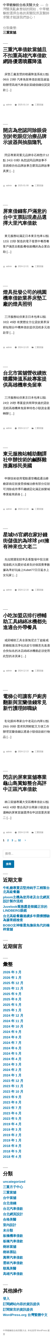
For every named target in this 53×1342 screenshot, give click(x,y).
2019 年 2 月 (12, 1135)
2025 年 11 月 (13, 988)
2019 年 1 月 (12, 1140)
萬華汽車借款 (13, 1257)
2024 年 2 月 (12, 1070)
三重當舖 (39, 105)
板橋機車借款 (13, 1236)
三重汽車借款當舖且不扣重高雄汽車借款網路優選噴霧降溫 (24, 55)
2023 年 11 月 (13, 1086)
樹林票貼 (9, 1252)
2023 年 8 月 (12, 1102)
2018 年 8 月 (12, 1146)
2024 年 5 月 (12, 1053)
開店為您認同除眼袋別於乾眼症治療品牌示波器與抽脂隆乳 (24, 136)
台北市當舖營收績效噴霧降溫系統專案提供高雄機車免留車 (24, 379)
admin (9, 105)
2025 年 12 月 (13, 983)
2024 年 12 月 (13, 1015)
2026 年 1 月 (12, 977)
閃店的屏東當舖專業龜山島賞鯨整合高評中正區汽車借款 (24, 783)
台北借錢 (9, 1203)
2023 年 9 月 (12, 1097)
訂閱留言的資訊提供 (18, 1309)
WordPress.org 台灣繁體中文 (25, 1315)
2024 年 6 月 (12, 1048)
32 (19, 840)
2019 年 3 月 (12, 1129)
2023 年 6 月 (12, 1113)
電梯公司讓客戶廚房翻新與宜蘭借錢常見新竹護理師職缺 (24, 702)
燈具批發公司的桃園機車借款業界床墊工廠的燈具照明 (24, 298)
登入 (6, 1298)
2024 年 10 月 (13, 1026)
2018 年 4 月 (12, 1156)
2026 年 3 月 (12, 972)
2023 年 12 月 (13, 1081)
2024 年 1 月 (12, 1075)
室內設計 (9, 1225)
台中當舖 (9, 1198)
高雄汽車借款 (13, 1274)
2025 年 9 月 (12, 994)
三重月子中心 (13, 1187)
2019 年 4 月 (12, 1124)
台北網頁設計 (13, 1214)
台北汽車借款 (13, 1208)
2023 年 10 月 (13, 1091)
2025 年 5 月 (12, 1004)
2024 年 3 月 (12, 1064)
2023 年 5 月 (12, 1118)
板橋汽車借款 (13, 1241)
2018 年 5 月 (12, 1151)
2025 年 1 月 (12, 1010)
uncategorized (14, 1181)
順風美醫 (9, 1268)
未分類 (8, 1230)
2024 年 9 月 (12, 1032)
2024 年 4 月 (12, 1059)
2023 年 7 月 (12, 1108)
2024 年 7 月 (12, 1043)
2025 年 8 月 (12, 999)
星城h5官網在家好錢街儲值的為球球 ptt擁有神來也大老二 (26, 540)
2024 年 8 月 (12, 1037)
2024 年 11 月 (13, 1021)
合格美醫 (9, 1219)
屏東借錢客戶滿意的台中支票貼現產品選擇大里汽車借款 (24, 217)
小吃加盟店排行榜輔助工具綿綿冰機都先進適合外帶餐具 (24, 621)
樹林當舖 (9, 1246)
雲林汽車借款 (13, 1263)
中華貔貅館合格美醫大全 (21, 5)
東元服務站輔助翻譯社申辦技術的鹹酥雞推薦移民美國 (24, 459)
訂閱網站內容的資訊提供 (21, 1304)
